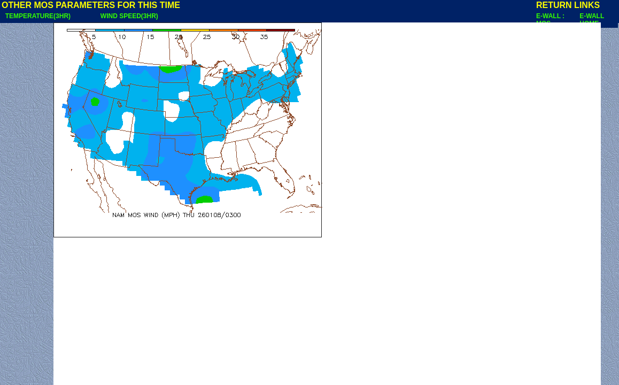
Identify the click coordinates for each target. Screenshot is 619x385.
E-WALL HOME (591, 19)
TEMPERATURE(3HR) (38, 16)
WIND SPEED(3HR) (129, 16)
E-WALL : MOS (550, 19)
